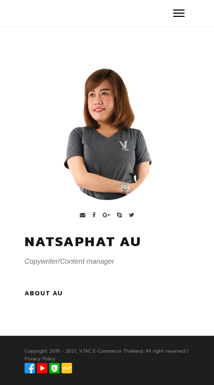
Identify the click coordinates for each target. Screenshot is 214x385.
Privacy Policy (40, 358)
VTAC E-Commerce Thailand (111, 351)
